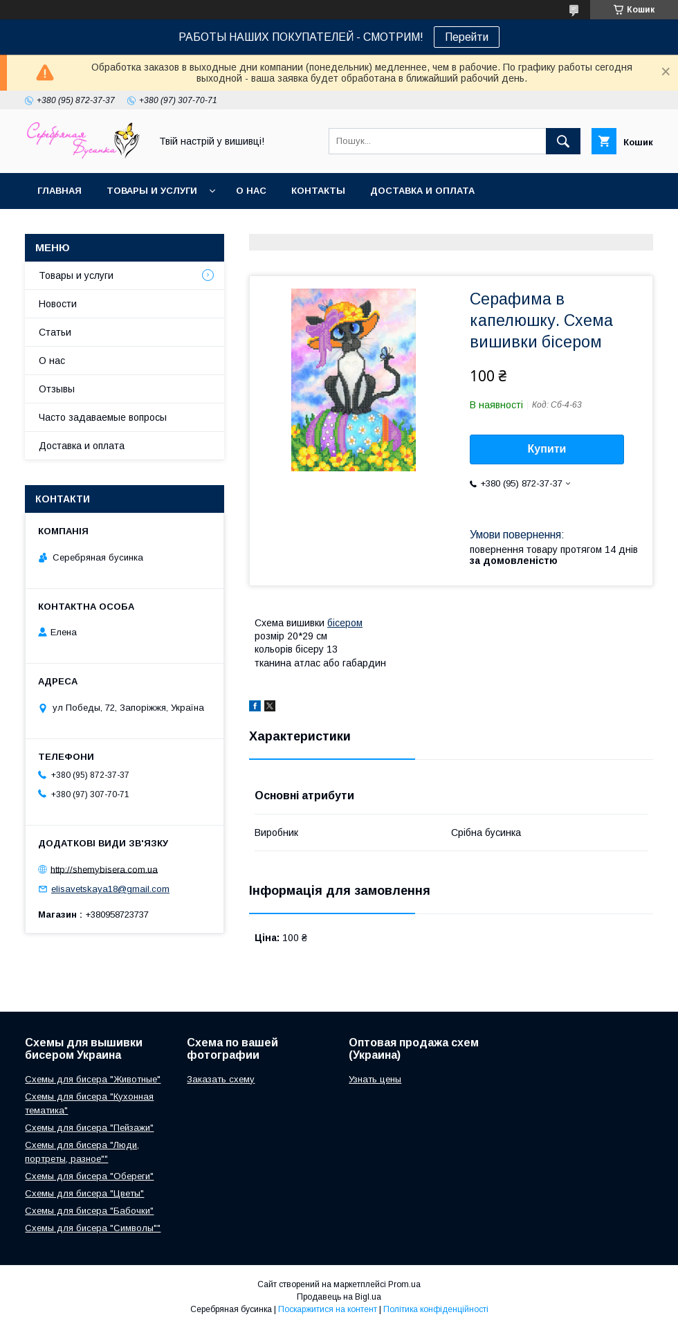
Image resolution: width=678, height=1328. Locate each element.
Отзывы (57, 388)
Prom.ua (404, 1284)
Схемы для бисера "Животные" (93, 1079)
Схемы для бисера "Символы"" (93, 1228)
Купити (547, 449)
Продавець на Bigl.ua (339, 1297)
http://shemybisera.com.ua (104, 869)
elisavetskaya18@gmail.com (110, 889)
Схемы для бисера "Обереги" (89, 1176)
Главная (59, 190)
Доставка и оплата (422, 190)
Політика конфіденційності (435, 1309)
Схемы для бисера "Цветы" (84, 1193)
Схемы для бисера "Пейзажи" (89, 1127)
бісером (345, 622)
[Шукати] (563, 141)
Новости (58, 303)
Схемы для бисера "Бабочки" (89, 1211)
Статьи (55, 332)
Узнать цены (375, 1079)
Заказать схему (221, 1079)
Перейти (466, 37)
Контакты (318, 190)
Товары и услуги (152, 190)
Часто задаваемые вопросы (103, 417)
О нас (251, 190)
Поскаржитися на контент (327, 1309)
